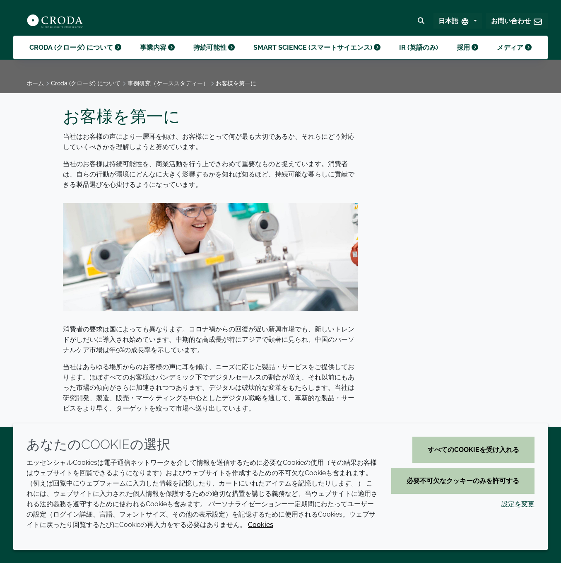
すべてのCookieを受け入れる (473, 450)
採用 (467, 57)
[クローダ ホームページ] (54, 23)
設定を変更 (518, 504)
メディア (514, 57)
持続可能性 (214, 57)
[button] (517, 23)
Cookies (260, 525)
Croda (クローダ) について (75, 57)
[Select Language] (457, 23)
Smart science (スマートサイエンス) (316, 57)
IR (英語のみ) (418, 57)
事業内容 (157, 57)
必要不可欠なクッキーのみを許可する (463, 481)
